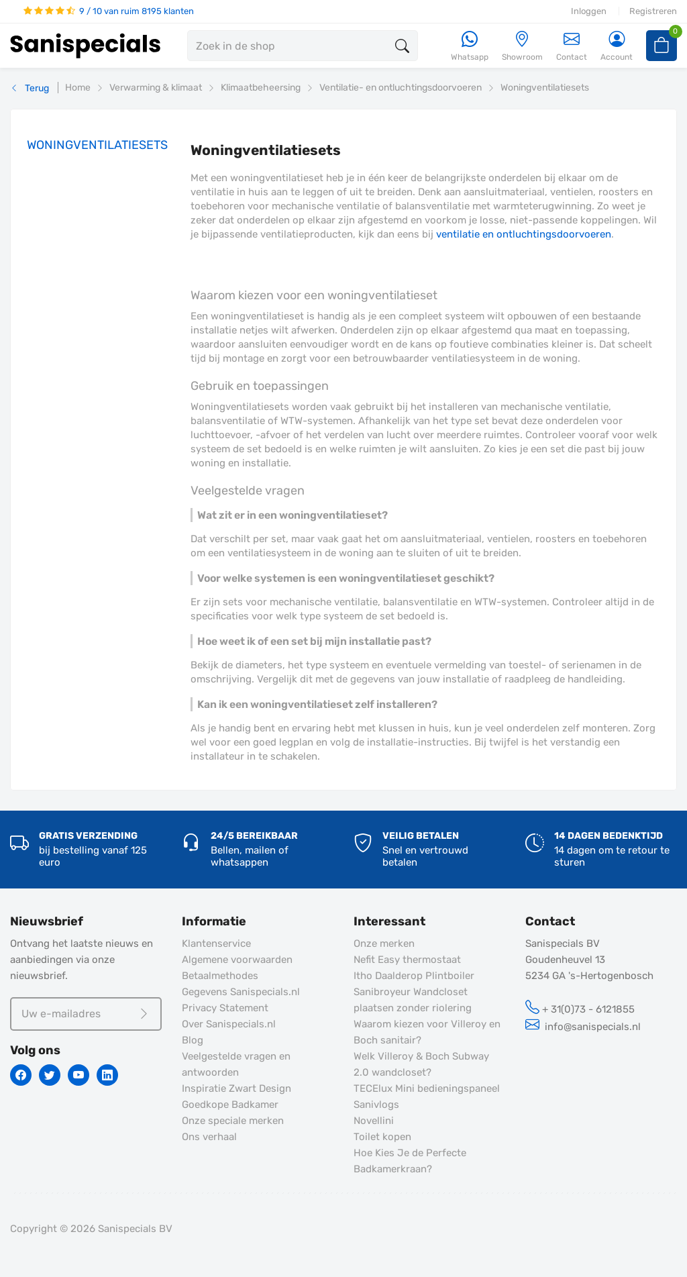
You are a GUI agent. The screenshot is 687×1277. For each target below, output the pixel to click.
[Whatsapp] (469, 46)
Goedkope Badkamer (230, 1105)
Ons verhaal (209, 1137)
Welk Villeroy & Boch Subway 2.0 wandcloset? (421, 1064)
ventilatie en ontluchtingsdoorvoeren (523, 234)
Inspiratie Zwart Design (236, 1088)
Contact (571, 46)
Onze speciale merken (233, 1121)
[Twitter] (49, 1075)
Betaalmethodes (220, 976)
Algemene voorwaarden (237, 960)
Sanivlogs (376, 1105)
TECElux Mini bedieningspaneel (427, 1088)
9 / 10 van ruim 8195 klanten (108, 11)
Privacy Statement (225, 1008)
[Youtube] (78, 1075)
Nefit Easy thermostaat (407, 960)
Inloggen (588, 11)
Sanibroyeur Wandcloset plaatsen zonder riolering (413, 1000)
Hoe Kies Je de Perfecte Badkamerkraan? (410, 1161)
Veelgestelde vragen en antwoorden (236, 1064)
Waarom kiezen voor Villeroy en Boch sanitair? (427, 1032)
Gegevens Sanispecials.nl (241, 992)
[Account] (616, 46)
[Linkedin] (107, 1075)
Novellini (374, 1121)
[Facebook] (21, 1075)
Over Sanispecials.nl (229, 1024)
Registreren (653, 11)
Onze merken (384, 943)
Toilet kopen (382, 1137)
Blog (192, 1040)
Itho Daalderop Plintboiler (414, 976)
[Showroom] (522, 46)
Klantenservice (216, 943)
